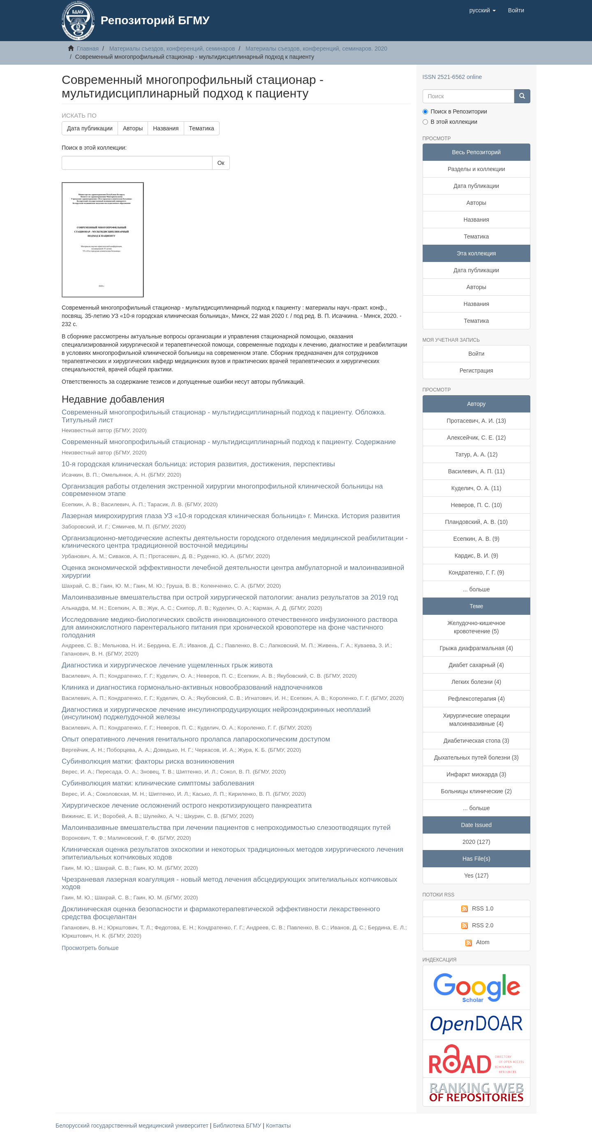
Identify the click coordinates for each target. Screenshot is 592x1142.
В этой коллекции (450, 121)
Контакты (278, 1125)
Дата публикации (90, 128)
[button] (482, 10)
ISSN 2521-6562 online (452, 77)
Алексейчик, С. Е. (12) (476, 437)
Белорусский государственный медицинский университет (133, 1125)
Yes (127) (476, 875)
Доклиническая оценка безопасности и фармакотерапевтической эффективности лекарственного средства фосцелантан (221, 913)
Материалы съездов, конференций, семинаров (172, 48)
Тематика (201, 128)
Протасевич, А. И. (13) (476, 420)
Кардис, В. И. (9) (476, 555)
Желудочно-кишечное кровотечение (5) (476, 627)
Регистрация (476, 370)
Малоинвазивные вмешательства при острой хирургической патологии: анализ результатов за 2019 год (230, 597)
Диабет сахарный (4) (476, 665)
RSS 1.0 (476, 909)
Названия (165, 128)
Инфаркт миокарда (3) (476, 774)
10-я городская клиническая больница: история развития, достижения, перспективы (198, 464)
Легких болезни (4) (476, 682)
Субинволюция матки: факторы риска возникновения (148, 761)
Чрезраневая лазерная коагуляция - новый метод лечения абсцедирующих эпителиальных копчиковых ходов (229, 883)
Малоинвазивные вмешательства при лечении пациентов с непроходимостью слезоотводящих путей (226, 828)
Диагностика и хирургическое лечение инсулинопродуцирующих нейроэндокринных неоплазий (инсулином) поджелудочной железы (216, 713)
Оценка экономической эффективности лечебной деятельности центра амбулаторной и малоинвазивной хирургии (233, 571)
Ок (220, 163)
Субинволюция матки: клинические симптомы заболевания (158, 783)
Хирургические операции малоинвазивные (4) (476, 719)
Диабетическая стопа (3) (476, 740)
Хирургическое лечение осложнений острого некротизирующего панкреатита (187, 805)
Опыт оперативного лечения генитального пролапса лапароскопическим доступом (196, 739)
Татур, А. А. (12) (476, 454)
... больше (476, 589)
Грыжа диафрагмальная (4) (476, 648)
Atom (476, 942)
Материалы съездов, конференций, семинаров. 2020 (316, 48)
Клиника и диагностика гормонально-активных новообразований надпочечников (192, 687)
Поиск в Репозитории (455, 111)
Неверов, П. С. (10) (476, 505)
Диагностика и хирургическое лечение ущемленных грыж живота (167, 665)
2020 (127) (476, 842)
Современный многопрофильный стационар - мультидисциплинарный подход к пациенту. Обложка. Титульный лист (224, 416)
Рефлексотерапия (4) (476, 698)
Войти (476, 353)
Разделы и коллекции (476, 169)
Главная (88, 48)
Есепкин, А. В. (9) (476, 538)
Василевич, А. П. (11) (476, 471)
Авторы (133, 128)
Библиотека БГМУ (238, 1125)
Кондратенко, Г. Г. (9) (476, 572)
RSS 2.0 (476, 925)
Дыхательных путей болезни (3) (476, 757)
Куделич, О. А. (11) (476, 488)
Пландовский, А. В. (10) (476, 522)
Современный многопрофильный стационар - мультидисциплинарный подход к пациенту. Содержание (229, 442)
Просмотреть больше (90, 948)
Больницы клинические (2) (476, 791)
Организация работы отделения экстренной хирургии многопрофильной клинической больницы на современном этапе (222, 490)
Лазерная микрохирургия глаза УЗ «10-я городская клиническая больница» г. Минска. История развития (231, 516)
